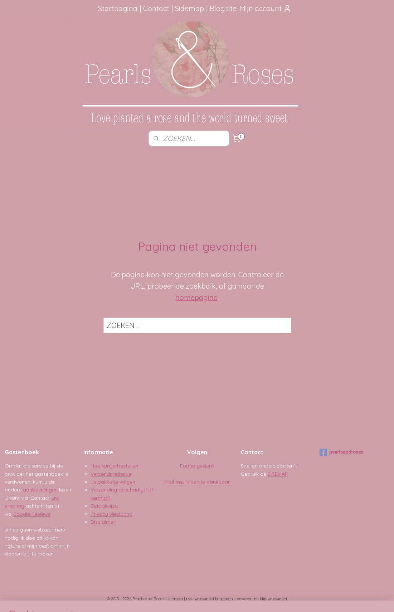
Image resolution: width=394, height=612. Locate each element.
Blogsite (223, 8)
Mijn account (265, 8)
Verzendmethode (111, 474)
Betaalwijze (104, 506)
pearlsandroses (342, 452)
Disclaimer (103, 522)
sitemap (175, 598)
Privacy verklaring (111, 514)
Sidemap (189, 8)
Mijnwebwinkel (273, 598)
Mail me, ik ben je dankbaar (197, 482)
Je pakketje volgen (113, 482)
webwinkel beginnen (214, 598)
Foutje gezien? (197, 465)
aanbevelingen (39, 489)
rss (188, 598)
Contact (156, 8)
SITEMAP (278, 474)
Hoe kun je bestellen (114, 465)
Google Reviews (31, 514)
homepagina (196, 297)
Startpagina (117, 8)
